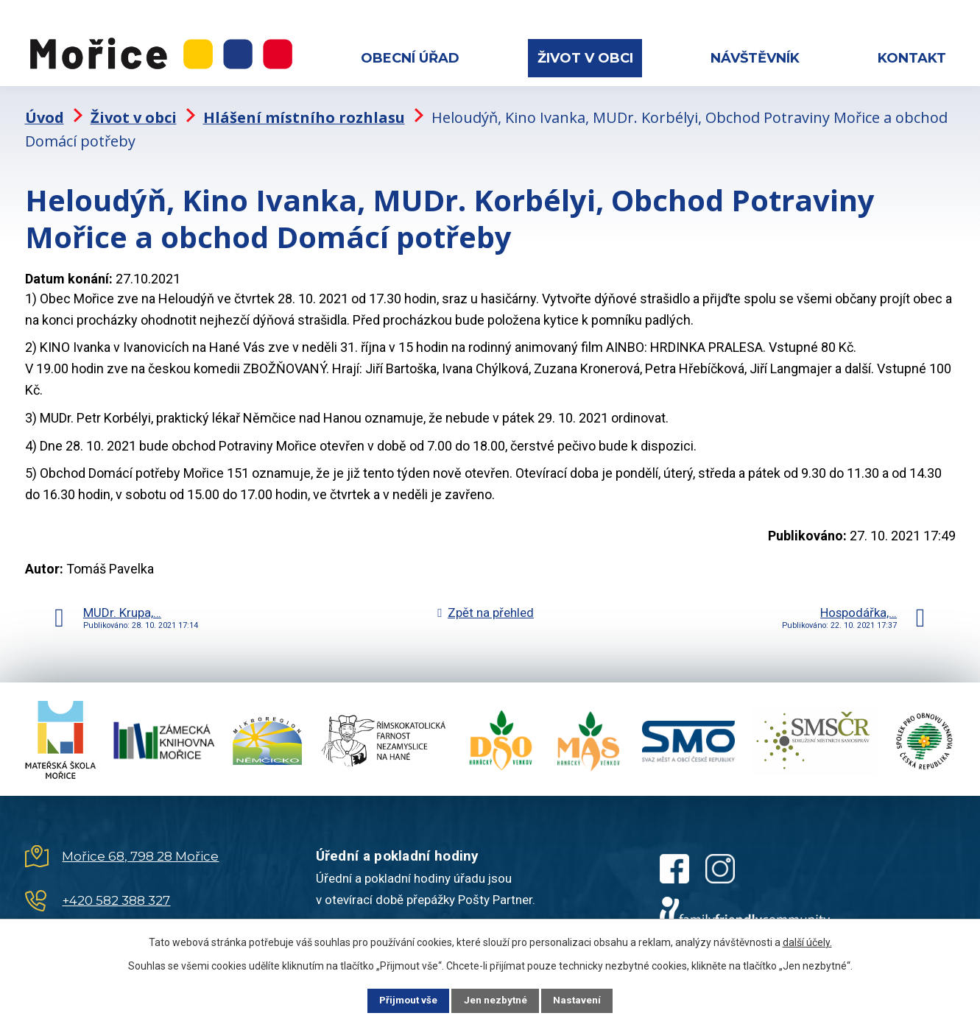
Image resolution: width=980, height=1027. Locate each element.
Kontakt (912, 58)
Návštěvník (755, 58)
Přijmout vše (400, 1000)
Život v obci (585, 58)
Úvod (44, 107)
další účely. (807, 941)
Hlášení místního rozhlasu (304, 107)
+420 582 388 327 (116, 890)
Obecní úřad (410, 58)
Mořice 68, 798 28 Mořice (140, 846)
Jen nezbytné (497, 1000)
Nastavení (586, 1000)
